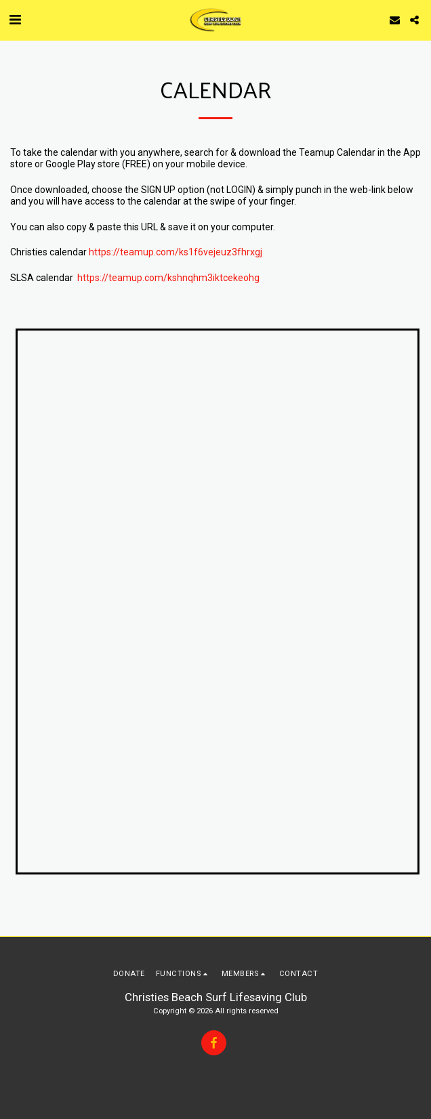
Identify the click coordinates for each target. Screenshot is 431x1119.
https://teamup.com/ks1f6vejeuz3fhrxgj (175, 252)
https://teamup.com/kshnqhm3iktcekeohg (168, 277)
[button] (14, 20)
